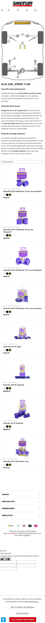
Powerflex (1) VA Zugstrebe (13, 423)
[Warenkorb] (35, 10)
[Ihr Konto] (27, 10)
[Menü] (2, 10)
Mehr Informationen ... (32, 602)
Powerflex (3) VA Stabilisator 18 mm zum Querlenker (22, 191)
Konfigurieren (22, 613)
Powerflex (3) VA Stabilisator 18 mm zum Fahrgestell (22, 270)
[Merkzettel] (18, 10)
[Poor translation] (7, 559)
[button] (3, 619)
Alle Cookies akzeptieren (22, 620)
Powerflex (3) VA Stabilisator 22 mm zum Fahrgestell (18, 231)
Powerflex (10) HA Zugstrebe (13, 385)
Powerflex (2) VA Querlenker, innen (16, 461)
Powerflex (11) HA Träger (12, 346)
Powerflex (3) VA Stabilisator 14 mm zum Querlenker (22, 308)
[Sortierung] (22, 162)
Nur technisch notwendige (22, 607)
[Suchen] (9, 10)
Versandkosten (12, 533)
